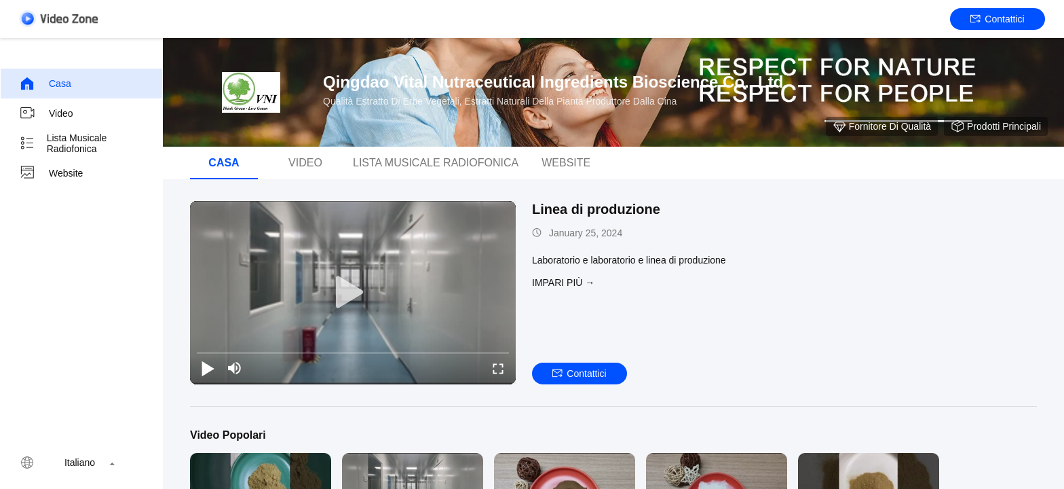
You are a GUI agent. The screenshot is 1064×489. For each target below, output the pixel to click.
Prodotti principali (996, 126)
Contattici (997, 19)
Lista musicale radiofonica (63, 143)
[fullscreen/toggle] (498, 368)
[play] (353, 293)
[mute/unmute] (234, 368)
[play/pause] (207, 368)
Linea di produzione (596, 209)
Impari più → (563, 282)
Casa (45, 83)
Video (46, 113)
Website (51, 173)
